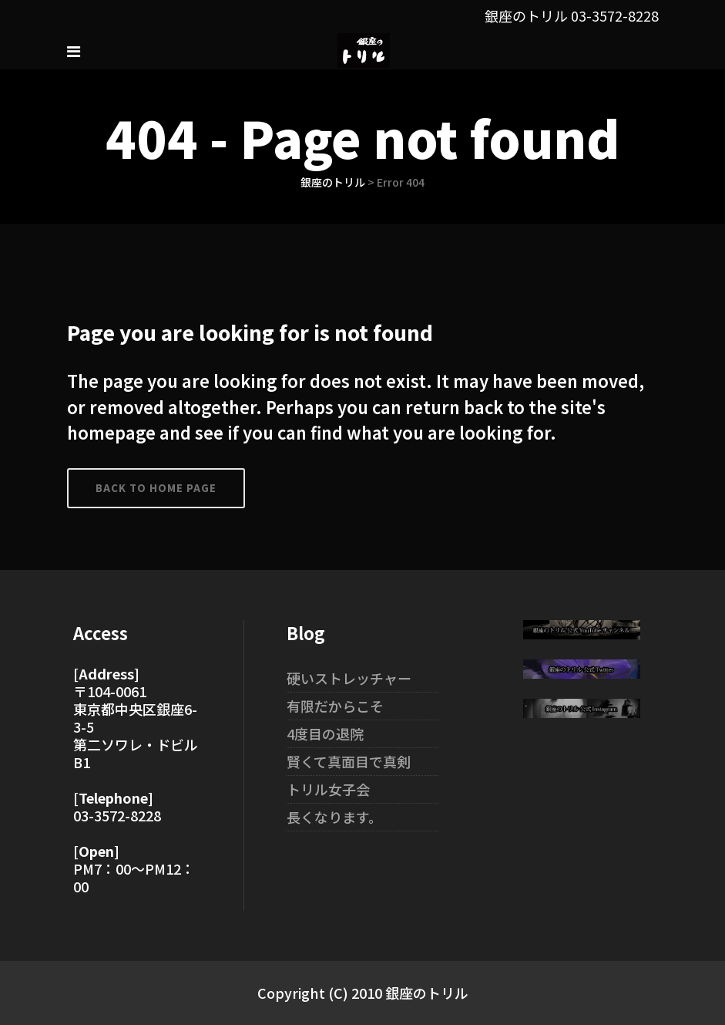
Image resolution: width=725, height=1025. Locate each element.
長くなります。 (334, 817)
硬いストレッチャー (349, 678)
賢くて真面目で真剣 (349, 761)
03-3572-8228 (615, 15)
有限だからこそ (335, 706)
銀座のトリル (332, 182)
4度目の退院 (325, 733)
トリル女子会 (328, 789)
